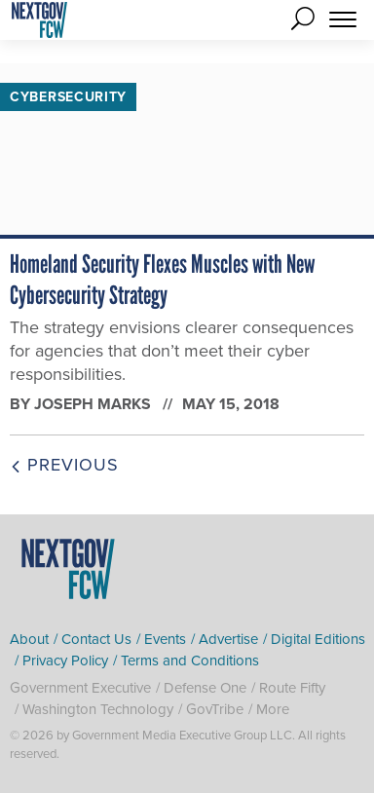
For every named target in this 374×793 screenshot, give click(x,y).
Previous (64, 464)
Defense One (205, 688)
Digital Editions (318, 639)
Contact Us (96, 639)
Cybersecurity (68, 97)
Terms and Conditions (190, 660)
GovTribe (214, 709)
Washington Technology (97, 709)
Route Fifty (292, 688)
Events (165, 639)
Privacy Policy (65, 660)
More (272, 709)
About (29, 639)
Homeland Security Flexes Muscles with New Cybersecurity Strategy (162, 279)
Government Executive (80, 688)
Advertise (228, 639)
